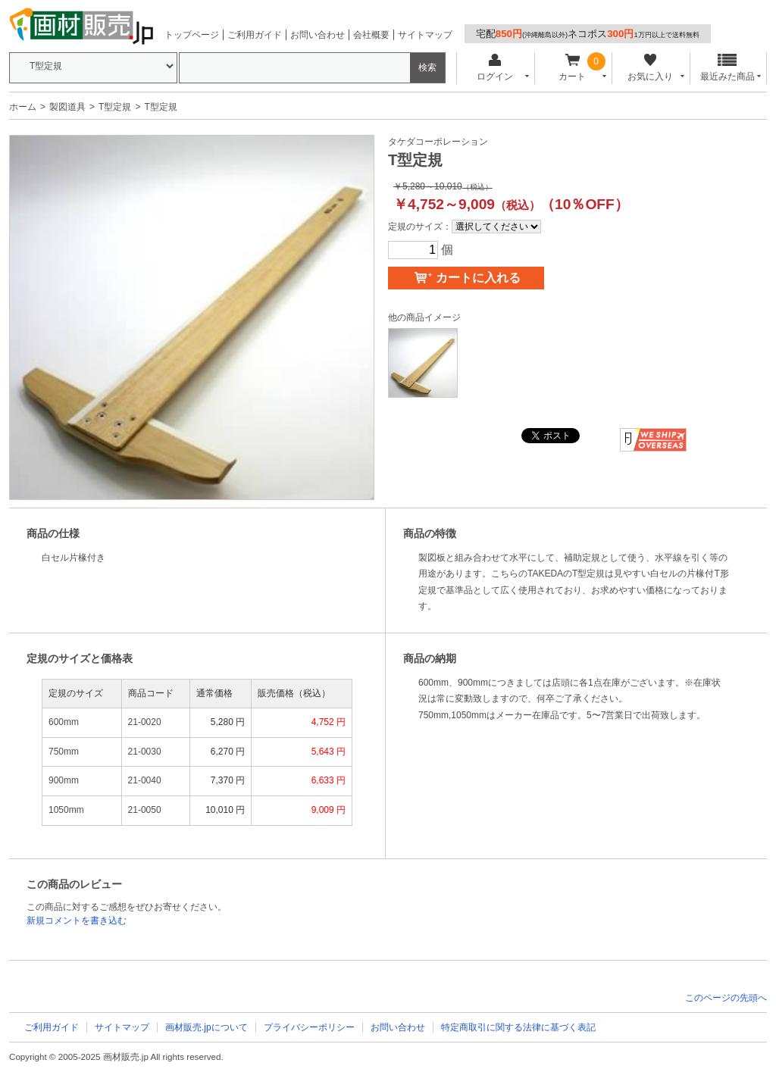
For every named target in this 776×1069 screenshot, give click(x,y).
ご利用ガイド (254, 35)
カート (572, 68)
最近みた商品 (727, 68)
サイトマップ (425, 35)
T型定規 (115, 107)
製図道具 (67, 107)
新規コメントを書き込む (77, 920)
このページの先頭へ (726, 997)
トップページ (191, 35)
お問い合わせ (317, 35)
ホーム (22, 107)
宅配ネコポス (587, 33)
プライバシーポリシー (309, 1027)
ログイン (494, 68)
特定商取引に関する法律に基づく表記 (518, 1027)
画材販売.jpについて (206, 1027)
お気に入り (650, 68)
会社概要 (371, 35)
